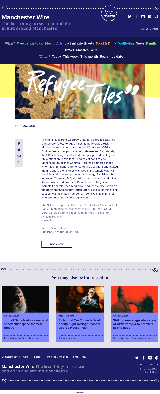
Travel (69, 50)
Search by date (111, 56)
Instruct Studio (152, 369)
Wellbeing (126, 43)
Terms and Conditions (56, 356)
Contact (154, 28)
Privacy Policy (79, 356)
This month (89, 56)
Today (56, 56)
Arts (59, 43)
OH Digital (154, 372)
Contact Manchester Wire (15, 356)
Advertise (37, 356)
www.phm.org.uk (52, 220)
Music (49, 43)
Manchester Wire (25, 17)
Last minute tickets (79, 43)
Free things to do (30, 43)
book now (57, 244)
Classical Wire (87, 50)
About (144, 28)
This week (71, 56)
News (140, 43)
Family (151, 43)
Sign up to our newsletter (109, 13)
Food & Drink (106, 43)
